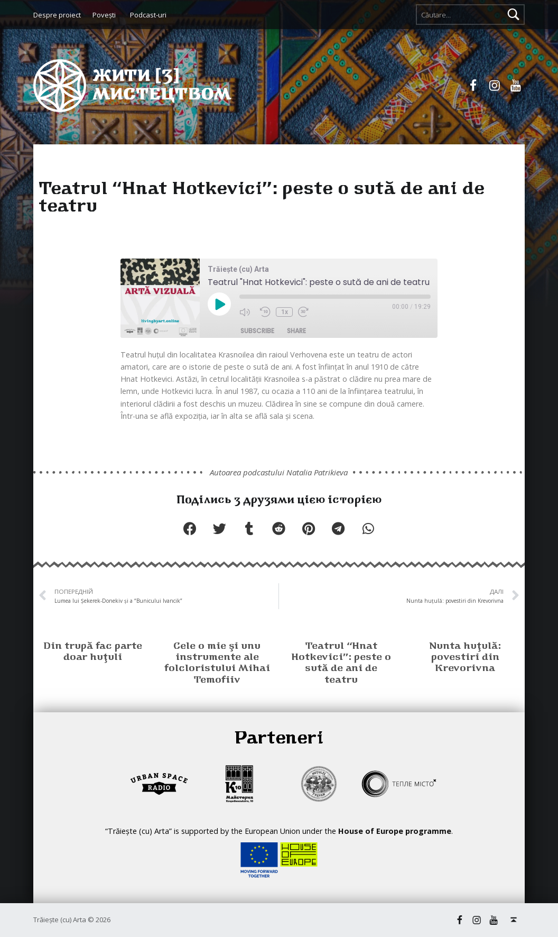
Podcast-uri (148, 15)
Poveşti (104, 15)
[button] (189, 529)
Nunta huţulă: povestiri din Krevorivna (465, 657)
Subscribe (257, 330)
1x (284, 312)
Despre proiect (57, 15)
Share (296, 330)
